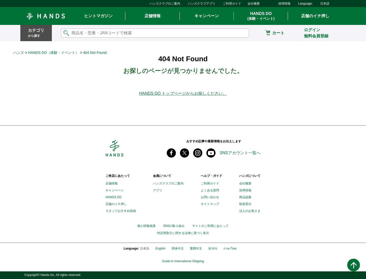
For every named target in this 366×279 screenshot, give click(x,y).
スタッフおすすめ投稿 (120, 211)
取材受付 (245, 204)
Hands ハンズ (45, 16)
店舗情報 (152, 16)
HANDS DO (260, 16)
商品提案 (245, 197)
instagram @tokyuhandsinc (197, 153)
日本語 (324, 3)
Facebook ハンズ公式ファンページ (171, 153)
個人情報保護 (146, 226)
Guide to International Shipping (183, 261)
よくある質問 (210, 190)
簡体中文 (178, 248)
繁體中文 (196, 248)
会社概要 (254, 3)
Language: (305, 3)
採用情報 (284, 3)
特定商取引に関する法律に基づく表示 (183, 233)
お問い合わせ (210, 197)
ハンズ (18, 53)
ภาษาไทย (229, 248)
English (160, 248)
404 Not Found (95, 53)
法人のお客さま (250, 211)
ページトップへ (353, 265)
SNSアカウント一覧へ (240, 153)
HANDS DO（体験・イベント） (53, 53)
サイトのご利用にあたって (210, 226)
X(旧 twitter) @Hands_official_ (184, 153)
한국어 (212, 248)
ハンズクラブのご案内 (165, 3)
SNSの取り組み (174, 226)
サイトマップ (210, 204)
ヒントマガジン (98, 16)
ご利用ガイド (232, 3)
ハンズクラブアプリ (201, 3)
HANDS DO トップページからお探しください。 (183, 93)
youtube (211, 153)
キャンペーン (206, 16)
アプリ (157, 190)
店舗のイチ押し (315, 16)
